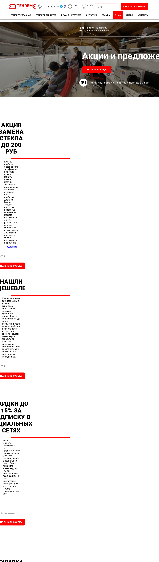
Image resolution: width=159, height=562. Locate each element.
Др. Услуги (91, 15)
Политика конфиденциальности (125, 551)
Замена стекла (54, 513)
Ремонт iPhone (54, 509)
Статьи (129, 15)
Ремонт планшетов (46, 15)
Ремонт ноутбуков (71, 15)
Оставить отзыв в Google (46, 447)
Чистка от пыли (127, 521)
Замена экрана (55, 517)
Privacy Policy (56, 555)
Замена (86, 509)
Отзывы (106, 15)
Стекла (86, 513)
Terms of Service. (73, 555)
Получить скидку (23, 69)
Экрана (86, 517)
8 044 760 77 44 (51, 7)
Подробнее (121, 148)
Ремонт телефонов (21, 15)
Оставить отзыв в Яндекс (46, 456)
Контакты (143, 15)
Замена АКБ (53, 521)
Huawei (14, 521)
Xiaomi (14, 517)
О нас (118, 15)
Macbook (123, 513)
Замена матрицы (128, 517)
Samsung (15, 513)
